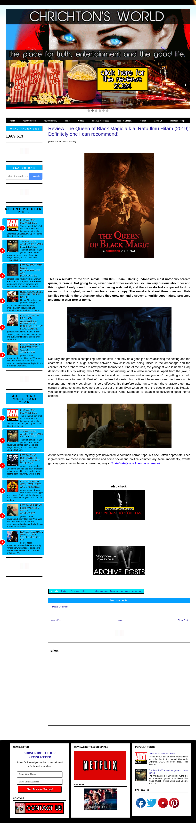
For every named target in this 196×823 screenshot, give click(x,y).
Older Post (183, 620)
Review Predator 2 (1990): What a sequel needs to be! (31, 536)
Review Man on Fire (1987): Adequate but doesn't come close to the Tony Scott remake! (31, 322)
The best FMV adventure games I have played (31, 244)
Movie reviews (120, 591)
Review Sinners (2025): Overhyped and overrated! (30, 484)
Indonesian (100, 591)
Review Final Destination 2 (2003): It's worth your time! (30, 459)
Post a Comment (60, 607)
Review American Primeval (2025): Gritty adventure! (31, 348)
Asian (64, 591)
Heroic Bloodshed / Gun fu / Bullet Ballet (31, 294)
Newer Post (56, 620)
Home (120, 620)
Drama (75, 591)
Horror (86, 591)
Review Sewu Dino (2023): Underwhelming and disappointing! (31, 270)
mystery (137, 591)
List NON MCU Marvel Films (28, 221)
